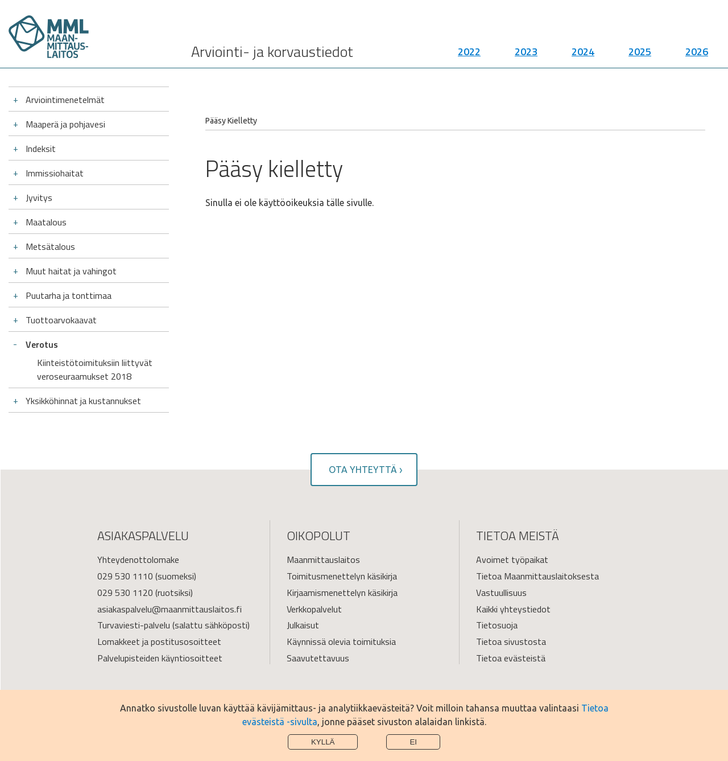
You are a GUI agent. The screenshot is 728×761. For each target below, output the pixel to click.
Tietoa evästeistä (510, 658)
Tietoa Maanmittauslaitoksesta (537, 576)
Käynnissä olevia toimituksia (341, 641)
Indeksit (41, 148)
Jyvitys (39, 197)
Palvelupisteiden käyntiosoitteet (159, 658)
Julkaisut (303, 625)
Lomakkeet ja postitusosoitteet (159, 641)
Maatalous (46, 222)
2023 (526, 51)
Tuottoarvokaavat (61, 320)
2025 (639, 51)
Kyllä (323, 742)
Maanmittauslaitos (323, 559)
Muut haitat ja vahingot (71, 271)
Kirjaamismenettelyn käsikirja (342, 592)
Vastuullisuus (501, 592)
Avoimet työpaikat (512, 559)
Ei (413, 742)
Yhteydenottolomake (138, 559)
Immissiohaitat (55, 173)
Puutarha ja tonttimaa (68, 295)
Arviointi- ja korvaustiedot (272, 51)
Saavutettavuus (318, 658)
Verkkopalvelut (314, 609)
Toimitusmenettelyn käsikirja (342, 576)
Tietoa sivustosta (511, 641)
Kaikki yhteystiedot (513, 609)
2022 (469, 51)
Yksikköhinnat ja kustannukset (83, 401)
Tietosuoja (497, 625)
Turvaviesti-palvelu (133, 625)
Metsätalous (50, 246)
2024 (583, 51)
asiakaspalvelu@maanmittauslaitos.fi (169, 609)
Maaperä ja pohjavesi (65, 124)
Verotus (42, 344)
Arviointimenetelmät (65, 99)
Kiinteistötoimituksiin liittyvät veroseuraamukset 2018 (94, 369)
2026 (696, 51)
